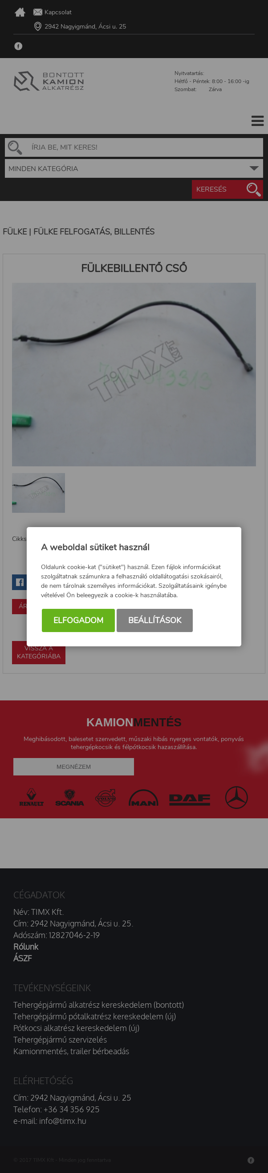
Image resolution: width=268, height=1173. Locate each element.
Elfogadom (78, 620)
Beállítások (154, 620)
